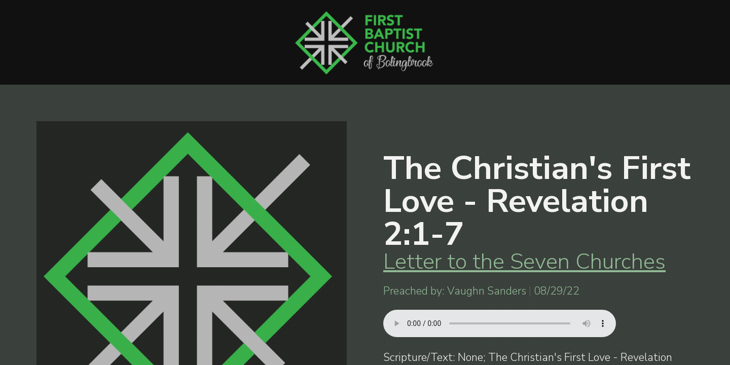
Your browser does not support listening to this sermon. (499, 323)
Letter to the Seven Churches (524, 261)
